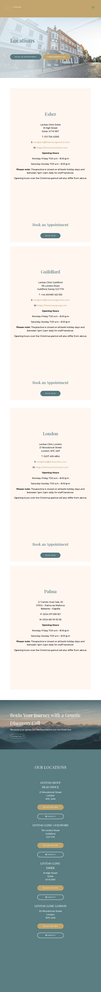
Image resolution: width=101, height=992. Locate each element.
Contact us (16, 736)
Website (51, 816)
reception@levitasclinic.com (52, 462)
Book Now (50, 236)
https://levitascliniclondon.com (52, 467)
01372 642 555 (51, 888)
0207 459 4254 (51, 807)
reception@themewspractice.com (51, 142)
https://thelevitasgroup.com (52, 305)
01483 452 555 (51, 845)
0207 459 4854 (51, 926)
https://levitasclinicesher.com (52, 148)
